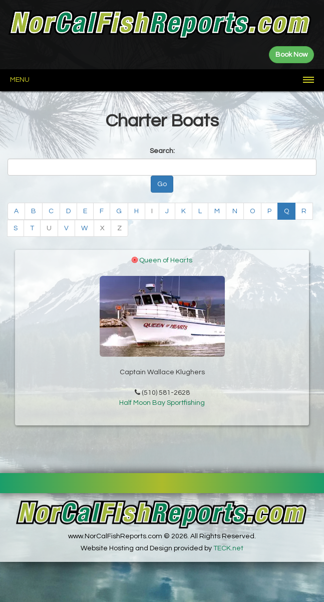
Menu (20, 79)
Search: (162, 151)
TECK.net (228, 548)
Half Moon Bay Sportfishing (162, 407)
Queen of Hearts (165, 260)
